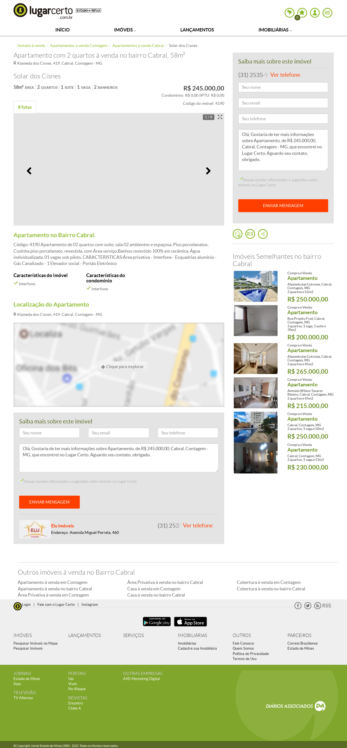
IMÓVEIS (22, 635)
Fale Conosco (243, 643)
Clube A (74, 708)
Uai (71, 679)
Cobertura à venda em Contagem (269, 582)
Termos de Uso (245, 659)
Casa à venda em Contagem (153, 588)
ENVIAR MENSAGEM (49, 502)
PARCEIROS (299, 635)
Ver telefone (198, 525)
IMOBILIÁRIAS (192, 635)
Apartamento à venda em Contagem (52, 582)
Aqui (17, 684)
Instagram (89, 604)
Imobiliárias (275, 29)
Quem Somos (243, 648)
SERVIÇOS (133, 635)
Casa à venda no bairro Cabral (156, 594)
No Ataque (77, 689)
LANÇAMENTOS (84, 635)
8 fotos (25, 107)
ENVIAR (283, 205)
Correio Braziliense (302, 643)
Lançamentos (197, 29)
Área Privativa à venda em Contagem (53, 594)
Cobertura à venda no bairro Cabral (271, 588)
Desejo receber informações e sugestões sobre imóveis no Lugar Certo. (78, 481)
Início (62, 29)
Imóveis (125, 29)
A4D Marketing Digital (141, 679)
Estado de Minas (300, 648)
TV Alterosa (23, 698)
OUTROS (242, 635)
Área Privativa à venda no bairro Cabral (165, 582)
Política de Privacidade (251, 654)
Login (26, 604)
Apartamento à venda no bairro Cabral (55, 588)
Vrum (72, 684)
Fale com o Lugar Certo (56, 604)
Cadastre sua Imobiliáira (197, 648)
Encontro (75, 703)
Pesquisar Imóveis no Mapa (35, 643)
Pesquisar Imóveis (28, 648)
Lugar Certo (43, 11)
